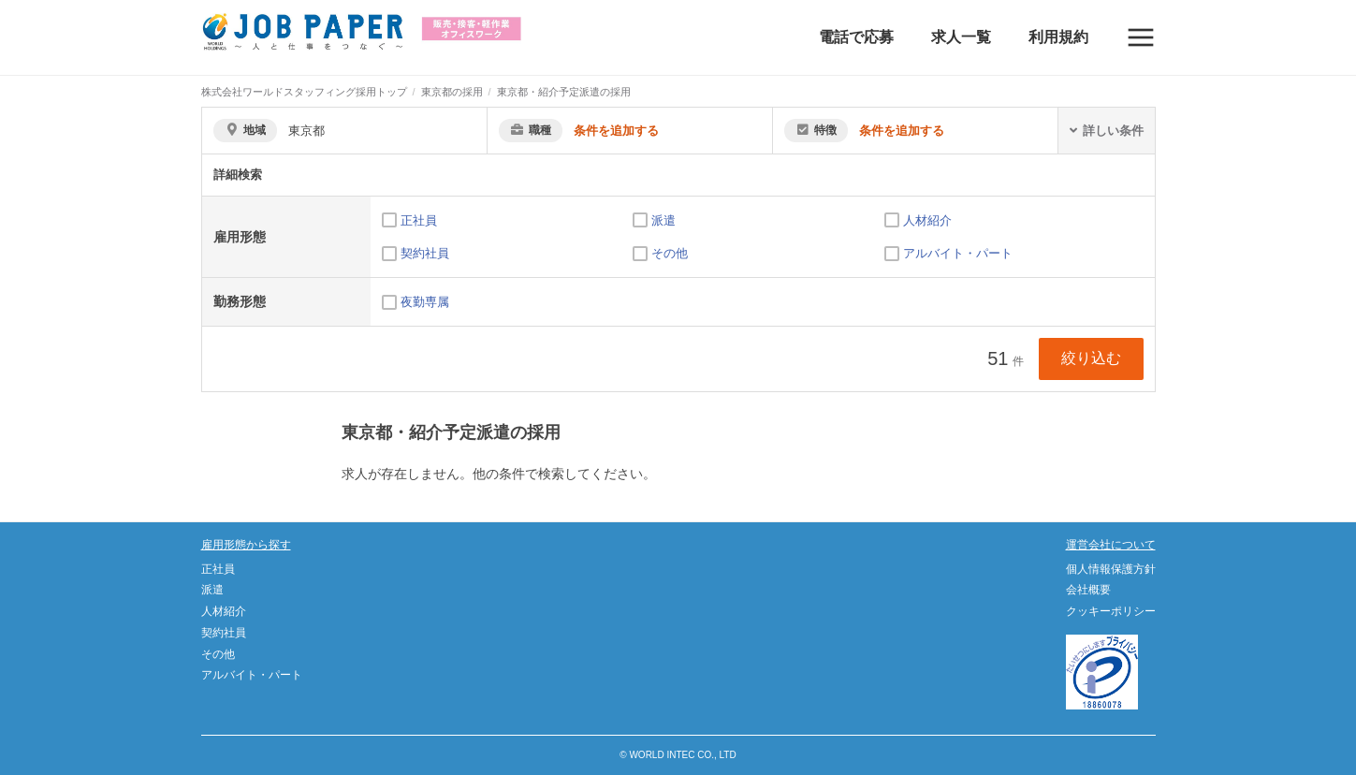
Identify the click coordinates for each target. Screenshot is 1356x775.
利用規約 (1058, 37)
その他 (669, 253)
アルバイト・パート (958, 253)
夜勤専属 (425, 302)
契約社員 (425, 253)
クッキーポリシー (1111, 611)
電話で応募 (856, 37)
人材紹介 (927, 220)
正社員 (419, 220)
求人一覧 (961, 37)
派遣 (663, 220)
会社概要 (1088, 589)
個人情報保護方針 (1111, 569)
